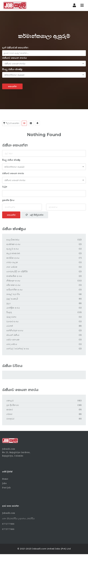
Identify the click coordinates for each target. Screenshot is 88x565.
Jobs (4, 483)
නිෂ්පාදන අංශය (13, 280)
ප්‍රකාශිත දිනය (8, 200)
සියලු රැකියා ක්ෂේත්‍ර (12, 69)
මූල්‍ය (8, 303)
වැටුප (4, 186)
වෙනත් (9, 326)
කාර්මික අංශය (12, 258)
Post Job (6, 487)
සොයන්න (12, 86)
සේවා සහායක (13, 339)
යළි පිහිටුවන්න (35, 215)
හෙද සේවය (11, 344)
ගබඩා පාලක (12, 262)
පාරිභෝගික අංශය (14, 289)
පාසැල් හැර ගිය (13, 294)
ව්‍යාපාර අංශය (12, 321)
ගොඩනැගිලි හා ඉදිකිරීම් (17, 271)
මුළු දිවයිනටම (12, 405)
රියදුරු (9, 312)
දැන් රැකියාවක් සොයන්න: (15, 47)
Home (5, 479)
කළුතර (9, 409)
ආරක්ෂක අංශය (13, 244)
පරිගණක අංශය (13, 285)
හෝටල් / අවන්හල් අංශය (17, 348)
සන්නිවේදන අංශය (14, 330)
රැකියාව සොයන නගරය (14, 58)
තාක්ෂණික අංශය (14, 276)
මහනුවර (10, 419)
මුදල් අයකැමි (12, 299)
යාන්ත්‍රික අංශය (13, 308)
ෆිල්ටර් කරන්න (11, 123)
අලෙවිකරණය (12, 239)
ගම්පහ (9, 414)
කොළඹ (10, 400)
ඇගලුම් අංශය (12, 249)
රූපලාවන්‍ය (11, 317)
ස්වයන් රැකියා (12, 335)
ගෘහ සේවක (11, 267)
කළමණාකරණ (13, 253)
